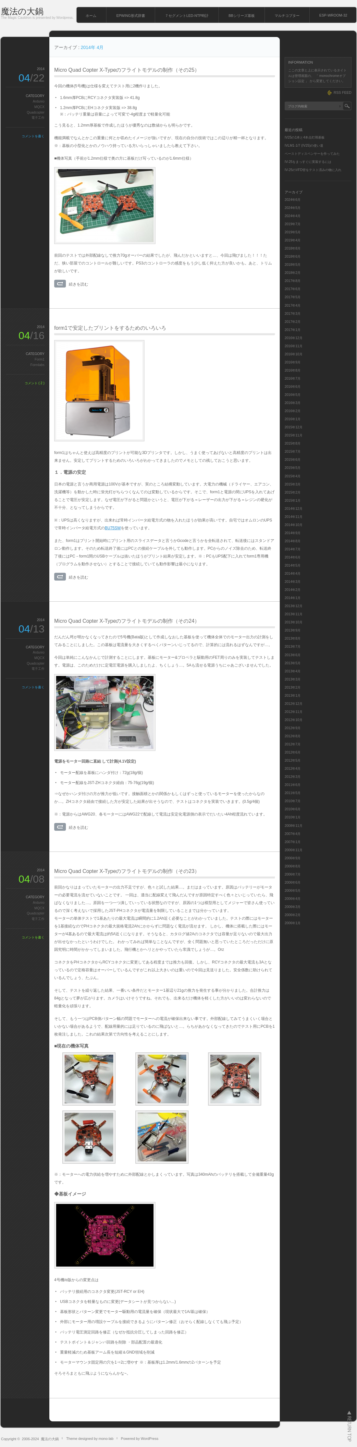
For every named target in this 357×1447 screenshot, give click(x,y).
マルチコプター (287, 16)
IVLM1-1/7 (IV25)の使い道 (304, 145)
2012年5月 (293, 760)
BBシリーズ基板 (241, 16)
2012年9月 (293, 728)
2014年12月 (293, 508)
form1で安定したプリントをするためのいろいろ (110, 328)
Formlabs (38, 365)
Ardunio (38, 101)
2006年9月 (293, 858)
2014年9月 (293, 533)
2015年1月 (293, 500)
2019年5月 (293, 232)
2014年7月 (293, 549)
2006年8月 (293, 866)
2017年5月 (293, 297)
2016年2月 (293, 411)
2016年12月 (293, 338)
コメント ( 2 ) (34, 383)
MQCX (39, 107)
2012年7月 (293, 744)
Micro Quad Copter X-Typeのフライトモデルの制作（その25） (127, 70)
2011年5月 (293, 793)
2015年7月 (293, 451)
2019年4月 (293, 240)
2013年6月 (293, 655)
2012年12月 (293, 703)
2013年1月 (293, 695)
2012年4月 (293, 768)
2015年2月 (293, 492)
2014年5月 (293, 565)
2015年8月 (293, 443)
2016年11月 (293, 346)
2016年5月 (293, 395)
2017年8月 (293, 281)
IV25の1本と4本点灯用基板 (305, 137)
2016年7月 (293, 378)
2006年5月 (293, 890)
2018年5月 (293, 264)
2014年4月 (293, 573)
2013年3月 (293, 679)
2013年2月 (293, 687)
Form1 (39, 359)
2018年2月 (293, 273)
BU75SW (113, 528)
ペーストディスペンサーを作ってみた (312, 153)
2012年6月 (293, 752)
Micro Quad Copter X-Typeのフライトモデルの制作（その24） (127, 621)
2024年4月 (293, 216)
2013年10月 (293, 622)
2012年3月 (293, 777)
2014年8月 (293, 541)
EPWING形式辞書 (130, 16)
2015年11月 (293, 435)
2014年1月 (293, 598)
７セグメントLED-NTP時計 (187, 16)
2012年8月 (293, 736)
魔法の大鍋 (22, 11)
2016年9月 (293, 362)
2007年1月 (293, 842)
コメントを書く (33, 136)
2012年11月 (293, 712)
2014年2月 (293, 590)
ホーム (91, 16)
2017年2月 (293, 322)
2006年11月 (293, 850)
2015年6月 (293, 459)
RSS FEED (342, 92)
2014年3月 (293, 581)
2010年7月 (293, 801)
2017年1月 (293, 330)
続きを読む (78, 284)
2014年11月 (293, 517)
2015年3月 (293, 484)
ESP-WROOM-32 (333, 15)
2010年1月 (293, 817)
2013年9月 (293, 630)
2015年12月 (293, 427)
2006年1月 (293, 923)
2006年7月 (293, 874)
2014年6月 (293, 557)
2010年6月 (293, 809)
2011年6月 (293, 785)
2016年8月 (293, 370)
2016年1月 (293, 419)
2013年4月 (293, 671)
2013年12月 (293, 606)
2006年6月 (293, 882)
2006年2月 (293, 915)
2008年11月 (293, 826)
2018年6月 (293, 256)
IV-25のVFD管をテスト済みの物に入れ (313, 170)
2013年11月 (293, 614)
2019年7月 (293, 224)
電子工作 (37, 117)
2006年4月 (293, 899)
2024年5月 (293, 208)
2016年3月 (293, 403)
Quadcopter (35, 112)
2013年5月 (293, 663)
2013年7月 (293, 646)
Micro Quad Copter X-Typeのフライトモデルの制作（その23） (127, 871)
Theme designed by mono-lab (90, 1439)
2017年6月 (293, 289)
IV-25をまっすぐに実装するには (308, 162)
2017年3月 (293, 313)
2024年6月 (293, 200)
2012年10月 (293, 720)
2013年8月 (293, 638)
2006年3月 (293, 907)
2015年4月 (293, 476)
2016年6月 (293, 386)
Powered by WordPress (139, 1439)
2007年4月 (293, 834)
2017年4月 (293, 305)
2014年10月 (293, 525)
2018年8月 (293, 248)
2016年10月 (293, 354)
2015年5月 (293, 468)
